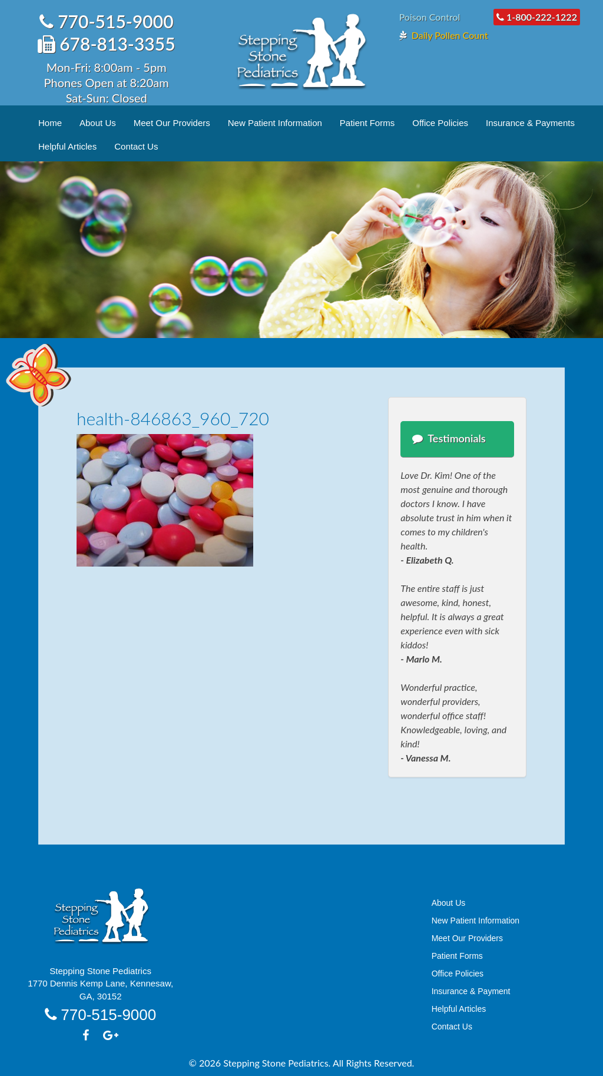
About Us (97, 123)
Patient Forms (367, 123)
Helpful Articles (67, 146)
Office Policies (440, 123)
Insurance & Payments (530, 123)
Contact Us (136, 146)
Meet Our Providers (172, 123)
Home (50, 123)
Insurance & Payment (471, 991)
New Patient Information (275, 123)
